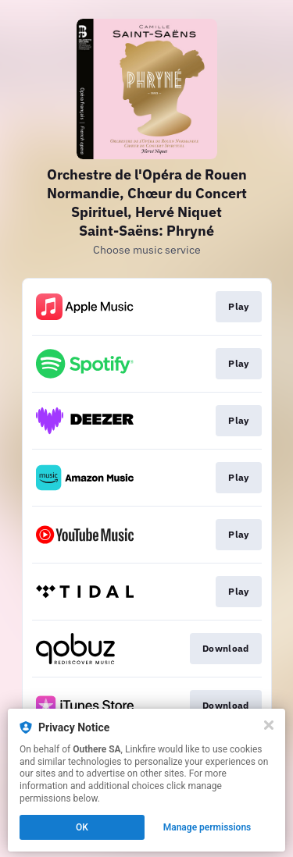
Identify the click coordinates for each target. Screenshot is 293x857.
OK (82, 827)
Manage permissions (207, 827)
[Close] (268, 725)
